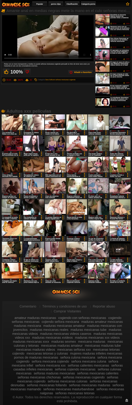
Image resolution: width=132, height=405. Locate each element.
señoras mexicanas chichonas (39, 377)
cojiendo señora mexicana (60, 321)
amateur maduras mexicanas (35, 318)
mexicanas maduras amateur (61, 345)
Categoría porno (88, 4)
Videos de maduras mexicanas (16, 4)
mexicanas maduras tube (103, 345)
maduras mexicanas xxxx (31, 341)
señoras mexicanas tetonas (74, 393)
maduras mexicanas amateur (64, 325)
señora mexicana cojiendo (50, 361)
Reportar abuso (104, 306)
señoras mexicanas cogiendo (65, 80)
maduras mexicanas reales (49, 329)
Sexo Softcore (50, 80)
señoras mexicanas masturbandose (68, 389)
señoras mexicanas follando (47, 385)
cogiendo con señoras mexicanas (82, 318)
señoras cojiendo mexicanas (75, 369)
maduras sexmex (63, 341)
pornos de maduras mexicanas (36, 357)
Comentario (28, 306)
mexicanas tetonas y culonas (47, 353)
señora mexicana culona (88, 361)
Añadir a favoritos (83, 72)
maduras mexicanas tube (88, 329)
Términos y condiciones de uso (64, 306)
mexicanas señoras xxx (74, 349)
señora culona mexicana (77, 357)
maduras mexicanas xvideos (52, 337)
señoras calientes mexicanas (88, 365)
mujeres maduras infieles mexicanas (96, 353)
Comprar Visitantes (67, 311)
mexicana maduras (91, 341)
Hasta (126, 400)
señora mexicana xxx (50, 365)
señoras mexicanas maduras (89, 385)
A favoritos (127, 3)
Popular (39, 4)
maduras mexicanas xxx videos (97, 337)
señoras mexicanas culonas (68, 381)
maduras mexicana (27, 325)
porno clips (56, 4)
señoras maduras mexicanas (54, 373)
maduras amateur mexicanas (102, 321)
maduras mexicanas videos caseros (65, 333)
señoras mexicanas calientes (97, 373)
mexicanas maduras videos (35, 349)
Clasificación (72, 4)
